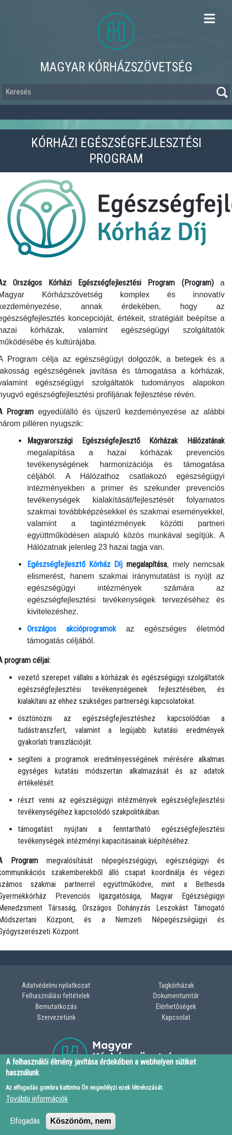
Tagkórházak (176, 985)
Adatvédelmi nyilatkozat (56, 985)
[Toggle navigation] (209, 18)
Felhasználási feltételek (56, 996)
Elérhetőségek (176, 1007)
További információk (37, 1104)
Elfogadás (25, 1127)
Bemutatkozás (56, 1007)
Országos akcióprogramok (71, 628)
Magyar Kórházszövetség (116, 67)
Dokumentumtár (176, 996)
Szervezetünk (56, 1017)
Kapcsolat (176, 1017)
